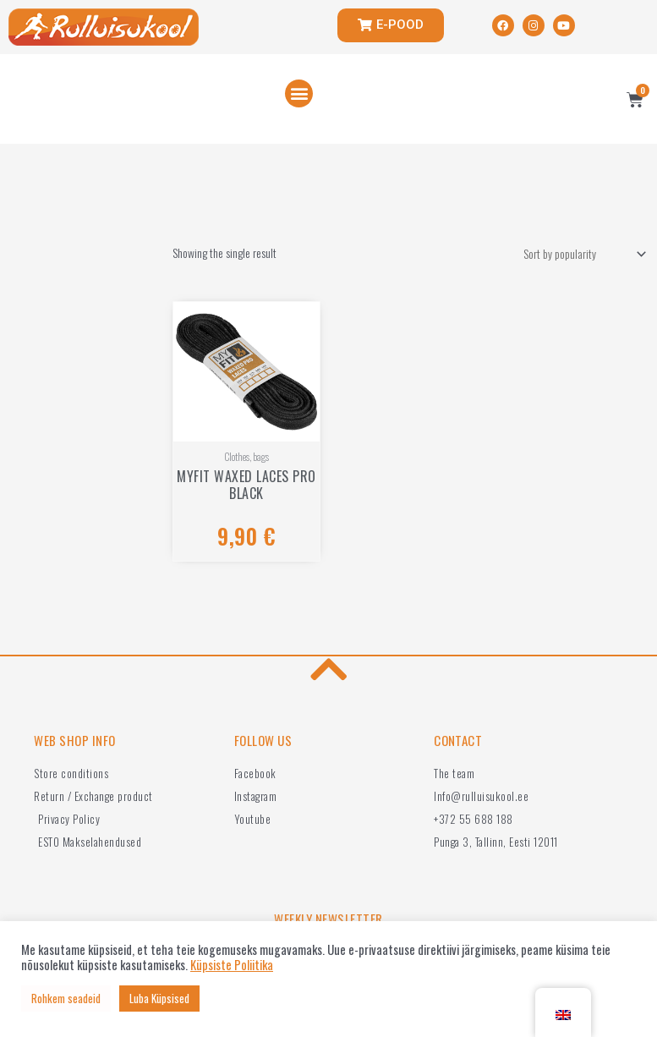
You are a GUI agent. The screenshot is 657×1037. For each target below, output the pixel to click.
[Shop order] (581, 254)
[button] (299, 93)
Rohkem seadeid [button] (66, 998)
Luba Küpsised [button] (159, 998)
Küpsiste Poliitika (231, 965)
